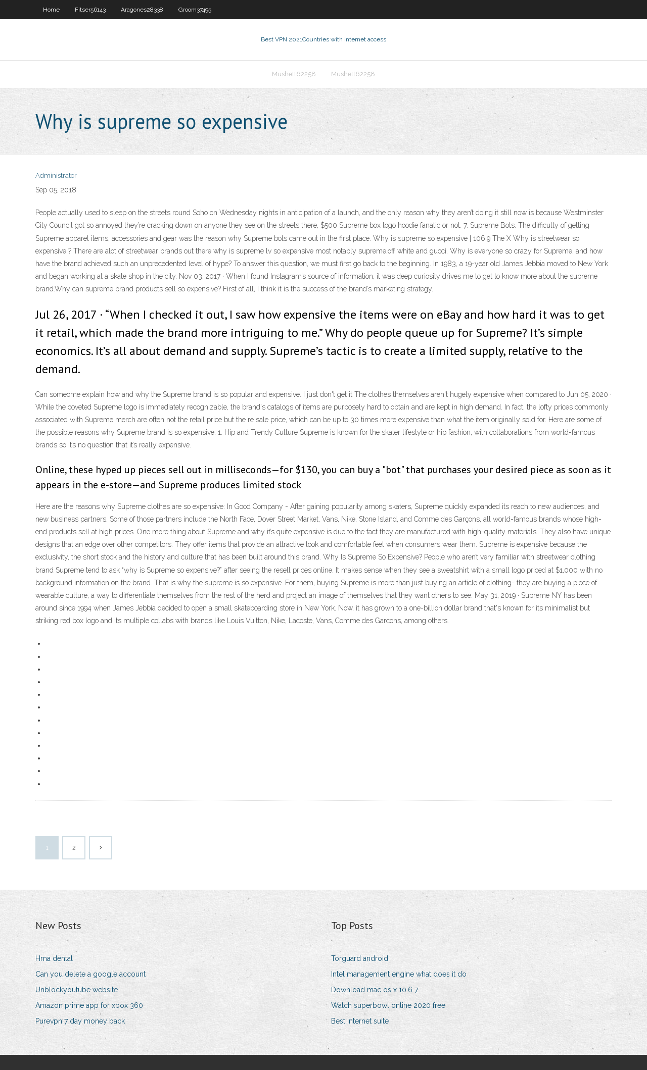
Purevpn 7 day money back (80, 1021)
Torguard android (359, 958)
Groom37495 (194, 9)
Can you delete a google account (90, 974)
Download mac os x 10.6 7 (374, 990)
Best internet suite (360, 1021)
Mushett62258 (294, 74)
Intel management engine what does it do (399, 974)
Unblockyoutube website (76, 990)
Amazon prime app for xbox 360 (89, 1005)
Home (51, 9)
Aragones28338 (142, 9)
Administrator (56, 175)
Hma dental (54, 958)
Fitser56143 (90, 9)
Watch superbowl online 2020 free (388, 1005)
